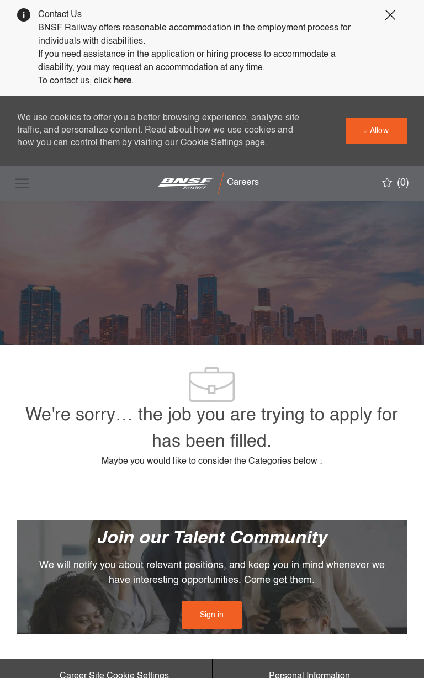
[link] (212, 615)
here (122, 81)
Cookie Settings (212, 143)
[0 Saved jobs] (395, 183)
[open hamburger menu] (22, 183)
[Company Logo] (211, 183)
